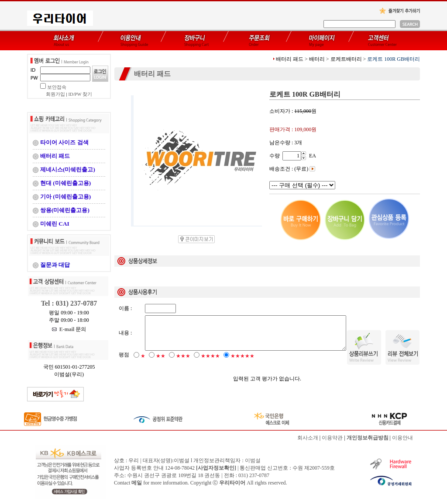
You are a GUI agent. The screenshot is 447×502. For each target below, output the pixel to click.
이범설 (253, 460)
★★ (160, 363)
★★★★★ (242, 363)
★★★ (183, 363)
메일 (136, 483)
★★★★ (210, 363)
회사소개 (307, 438)
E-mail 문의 (69, 329)
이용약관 (332, 438)
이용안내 (402, 438)
